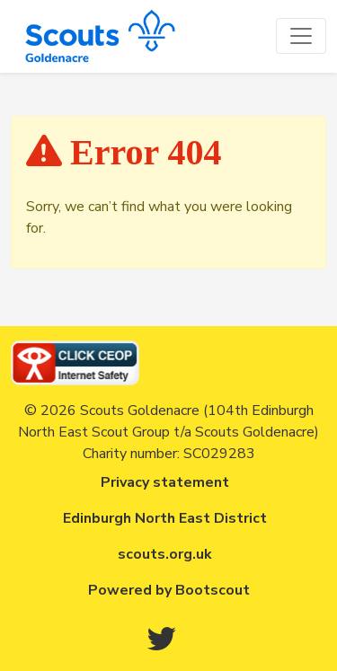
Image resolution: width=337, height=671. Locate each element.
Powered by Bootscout (169, 590)
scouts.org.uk (165, 554)
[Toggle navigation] (301, 36)
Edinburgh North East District (165, 518)
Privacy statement (165, 482)
